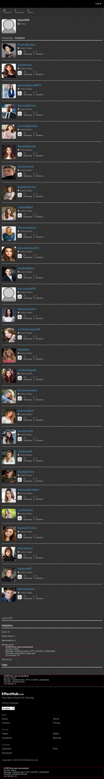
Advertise (6, 748)
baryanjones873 (28, 248)
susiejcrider (25, 431)
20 (28, 53)
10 (28, 556)
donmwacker (26, 588)
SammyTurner (27, 187)
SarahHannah (27, 146)
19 (28, 317)
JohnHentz (25, 64)
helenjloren (25, 548)
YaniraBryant (26, 44)
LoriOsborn (25, 510)
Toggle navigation (4, 3)
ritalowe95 (24, 568)
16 (28, 93)
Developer (7, 753)
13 (28, 337)
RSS (55, 748)
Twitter (5, 733)
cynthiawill (25, 451)
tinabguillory (26, 471)
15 (28, 73)
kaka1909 (23, 19)
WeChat (57, 738)
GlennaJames (27, 227)
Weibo (56, 733)
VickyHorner (26, 166)
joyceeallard (26, 410)
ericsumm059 (27, 288)
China (23, 24)
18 (28, 378)
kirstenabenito (27, 390)
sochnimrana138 (29, 329)
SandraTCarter (27, 527)
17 (28, 114)
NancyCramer (27, 309)
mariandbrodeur (28, 489)
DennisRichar (27, 105)
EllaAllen (24, 349)
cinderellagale (27, 370)
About (5, 718)
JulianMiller (25, 207)
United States (26, 48)
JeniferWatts (26, 268)
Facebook (7, 738)
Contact (6, 723)
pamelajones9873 (29, 85)
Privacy (57, 723)
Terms (56, 718)
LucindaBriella (27, 126)
